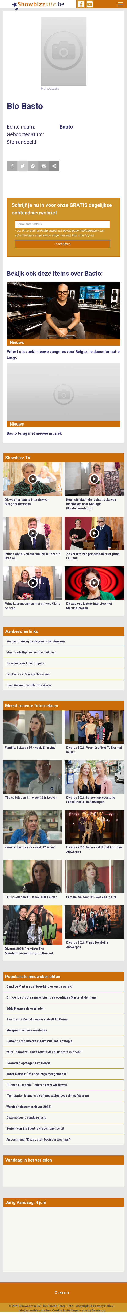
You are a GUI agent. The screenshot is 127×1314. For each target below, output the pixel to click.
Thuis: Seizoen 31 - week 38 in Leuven (31, 897)
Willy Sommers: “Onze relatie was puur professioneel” (44, 1052)
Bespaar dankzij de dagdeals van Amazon (35, 641)
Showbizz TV (17, 457)
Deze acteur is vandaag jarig (26, 1117)
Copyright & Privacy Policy (94, 1306)
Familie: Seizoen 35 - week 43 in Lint (30, 747)
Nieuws (17, 342)
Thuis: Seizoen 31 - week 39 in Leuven (31, 797)
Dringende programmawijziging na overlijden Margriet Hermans (51, 997)
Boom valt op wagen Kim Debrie (28, 1063)
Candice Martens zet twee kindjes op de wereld (39, 986)
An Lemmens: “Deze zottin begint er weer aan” (38, 1139)
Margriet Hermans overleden (26, 1030)
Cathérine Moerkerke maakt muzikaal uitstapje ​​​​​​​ (39, 1041)
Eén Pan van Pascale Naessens (28, 674)
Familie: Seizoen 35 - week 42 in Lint (30, 847)
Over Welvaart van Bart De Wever (28, 685)
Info (70, 1306)
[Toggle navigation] (120, 4)
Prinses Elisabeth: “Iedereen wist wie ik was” (37, 1085)
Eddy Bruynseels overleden (25, 1008)
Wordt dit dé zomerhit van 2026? (29, 1106)
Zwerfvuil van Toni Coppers (25, 663)
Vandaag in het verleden (28, 1160)
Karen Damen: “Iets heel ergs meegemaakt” (36, 1074)
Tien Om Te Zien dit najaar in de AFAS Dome (37, 1019)
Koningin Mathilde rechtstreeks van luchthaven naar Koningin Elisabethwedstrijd (91, 504)
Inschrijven (62, 244)
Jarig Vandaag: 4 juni (25, 1202)
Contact (62, 1292)
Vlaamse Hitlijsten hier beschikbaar (31, 652)
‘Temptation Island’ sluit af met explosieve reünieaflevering (47, 1095)
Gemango (98, 1310)
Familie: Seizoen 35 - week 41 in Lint (91, 897)
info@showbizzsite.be (34, 1310)
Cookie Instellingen (65, 1310)
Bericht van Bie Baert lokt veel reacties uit (35, 1128)
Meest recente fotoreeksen (31, 705)
